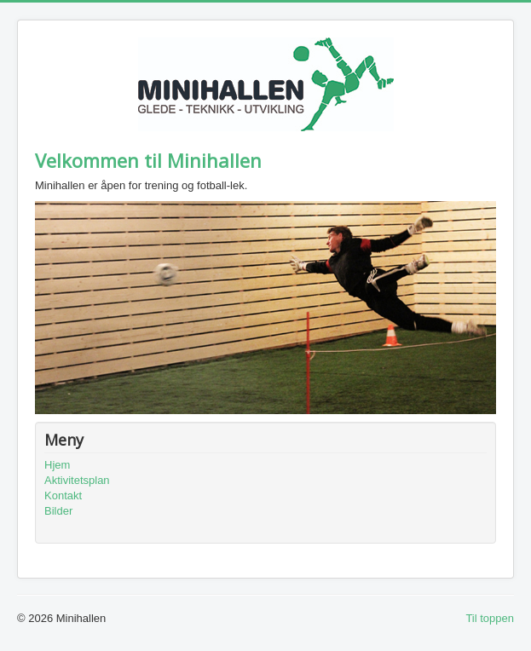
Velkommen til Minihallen (148, 160)
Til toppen (489, 618)
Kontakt (63, 495)
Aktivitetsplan (77, 480)
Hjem (57, 464)
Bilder (58, 510)
